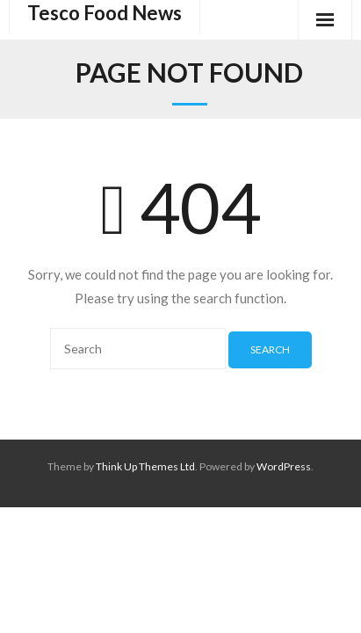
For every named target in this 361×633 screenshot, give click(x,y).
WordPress (283, 466)
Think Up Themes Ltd (145, 466)
